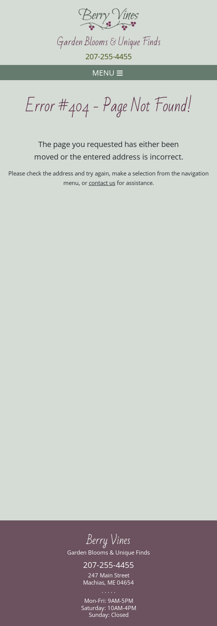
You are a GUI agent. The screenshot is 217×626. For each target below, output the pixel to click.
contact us (102, 183)
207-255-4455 (108, 56)
